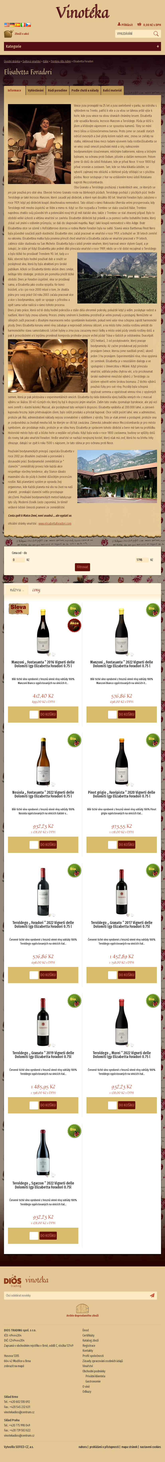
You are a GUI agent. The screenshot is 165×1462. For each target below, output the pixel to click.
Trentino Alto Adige (61, 61)
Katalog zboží (90, 1340)
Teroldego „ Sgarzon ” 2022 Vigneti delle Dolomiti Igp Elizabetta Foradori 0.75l (43, 1185)
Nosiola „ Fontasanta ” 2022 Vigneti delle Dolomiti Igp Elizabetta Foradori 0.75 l (43, 795)
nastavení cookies (150, 1447)
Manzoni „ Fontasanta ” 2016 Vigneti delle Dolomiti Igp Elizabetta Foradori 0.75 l (43, 664)
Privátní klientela (95, 1376)
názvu (17, 589)
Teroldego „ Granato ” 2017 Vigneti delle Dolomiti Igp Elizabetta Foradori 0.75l (121, 925)
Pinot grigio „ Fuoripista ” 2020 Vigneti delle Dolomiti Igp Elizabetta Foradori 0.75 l (121, 795)
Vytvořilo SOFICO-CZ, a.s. (19, 1447)
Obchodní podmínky (93, 1371)
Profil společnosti (93, 1356)
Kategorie (82, 46)
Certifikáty (88, 1335)
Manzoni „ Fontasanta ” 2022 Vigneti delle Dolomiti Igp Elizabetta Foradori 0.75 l (121, 664)
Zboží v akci (16, 34)
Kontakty (87, 1351)
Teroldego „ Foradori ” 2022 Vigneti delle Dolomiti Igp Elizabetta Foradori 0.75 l (43, 925)
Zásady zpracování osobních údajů (102, 1361)
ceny (36, 589)
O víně (86, 1386)
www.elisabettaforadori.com (54, 523)
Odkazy (86, 1391)
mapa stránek (129, 1447)
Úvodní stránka (12, 61)
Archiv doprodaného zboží (83, 1310)
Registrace (88, 1346)
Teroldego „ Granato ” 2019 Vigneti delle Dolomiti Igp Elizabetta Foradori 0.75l (43, 1055)
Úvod (85, 1330)
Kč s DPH (152, 25)
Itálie (45, 61)
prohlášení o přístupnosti (104, 1447)
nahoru (83, 1447)
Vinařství (87, 1366)
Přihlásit (127, 25)
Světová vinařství (32, 61)
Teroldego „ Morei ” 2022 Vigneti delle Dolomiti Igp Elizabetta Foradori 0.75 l (122, 1055)
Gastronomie (93, 1381)
